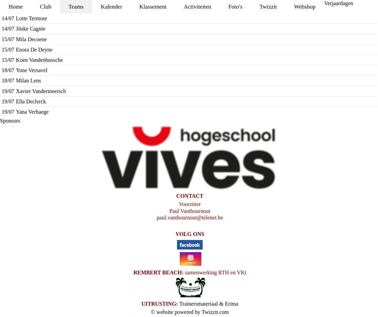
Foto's (235, 6)
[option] (189, 158)
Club (45, 6)
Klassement (152, 6)
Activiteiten (197, 6)
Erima (231, 304)
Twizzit (268, 6)
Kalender (111, 6)
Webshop (305, 6)
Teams (76, 6)
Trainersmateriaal (198, 304)
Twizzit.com (215, 312)
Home (16, 6)
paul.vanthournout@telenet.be (190, 217)
